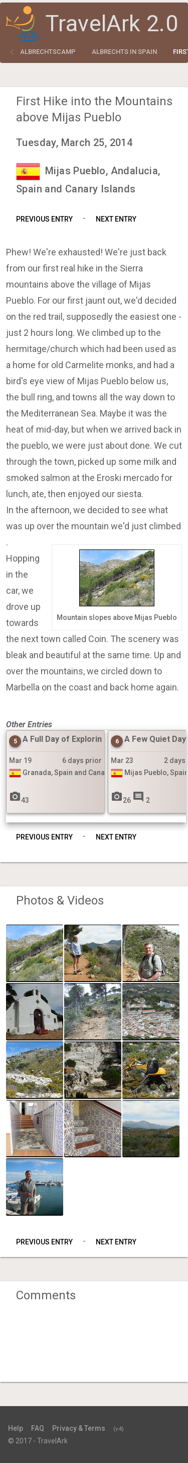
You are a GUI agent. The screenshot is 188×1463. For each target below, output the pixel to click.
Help (15, 1428)
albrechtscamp (48, 51)
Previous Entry (44, 219)
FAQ (37, 1428)
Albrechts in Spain (124, 51)
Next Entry (116, 219)
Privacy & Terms (78, 1428)
